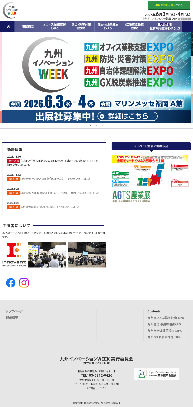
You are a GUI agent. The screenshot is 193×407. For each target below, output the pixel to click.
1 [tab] (91, 126)
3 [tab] (102, 126)
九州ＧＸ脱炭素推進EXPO (164, 337)
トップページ (14, 311)
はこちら (169, 5)
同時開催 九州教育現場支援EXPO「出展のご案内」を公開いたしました (59, 192)
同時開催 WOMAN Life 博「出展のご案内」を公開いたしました (55, 178)
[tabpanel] (96, 77)
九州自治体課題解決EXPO (164, 331)
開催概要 (12, 318)
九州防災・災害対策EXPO (164, 324)
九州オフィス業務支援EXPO (165, 318)
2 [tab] (96, 126)
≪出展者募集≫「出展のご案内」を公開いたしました (49, 206)
